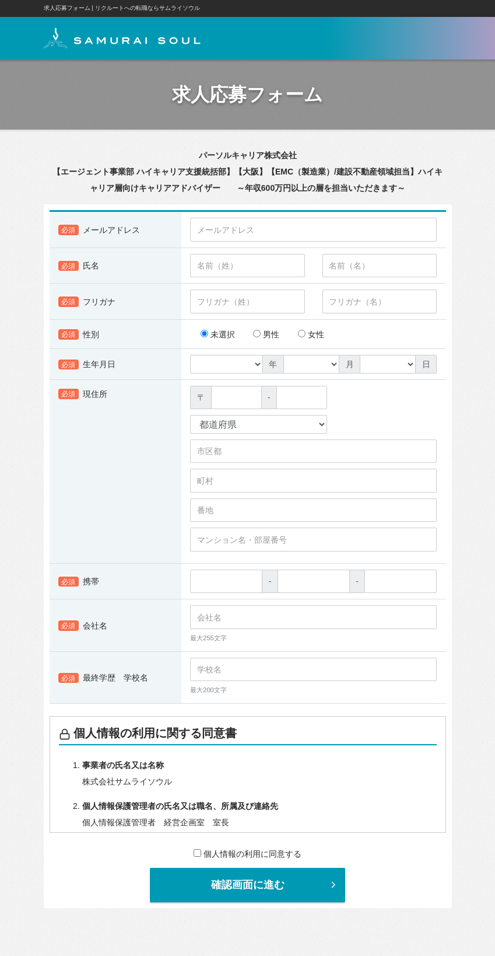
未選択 (218, 336)
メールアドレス (99, 231)
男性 (266, 336)
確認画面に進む (275, 886)
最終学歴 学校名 (103, 679)
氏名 (79, 267)
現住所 (83, 395)
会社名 (83, 627)
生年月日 (87, 366)
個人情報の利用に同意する (247, 855)
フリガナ (87, 303)
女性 (311, 336)
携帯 (79, 583)
